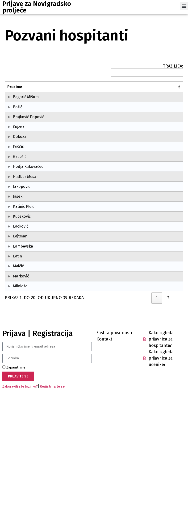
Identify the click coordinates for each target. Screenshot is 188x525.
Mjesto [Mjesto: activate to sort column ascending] (124, 86)
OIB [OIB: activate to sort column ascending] (61, 86)
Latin (17, 359)
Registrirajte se (52, 512)
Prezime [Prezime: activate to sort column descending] (14, 86)
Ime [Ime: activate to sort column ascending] (38, 86)
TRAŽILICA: (147, 70)
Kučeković (16, 302)
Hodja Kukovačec (16, 215)
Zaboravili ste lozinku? (20, 512)
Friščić (18, 181)
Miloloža (20, 406)
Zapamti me (13, 493)
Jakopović (16, 249)
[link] (146, 422)
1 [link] (157, 423)
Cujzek (18, 155)
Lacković (20, 312)
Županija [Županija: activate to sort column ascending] (157, 86)
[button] (184, 6)
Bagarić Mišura (16, 100)
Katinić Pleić (16, 283)
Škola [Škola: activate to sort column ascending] (78, 86)
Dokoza (19, 171)
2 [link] (168, 423)
